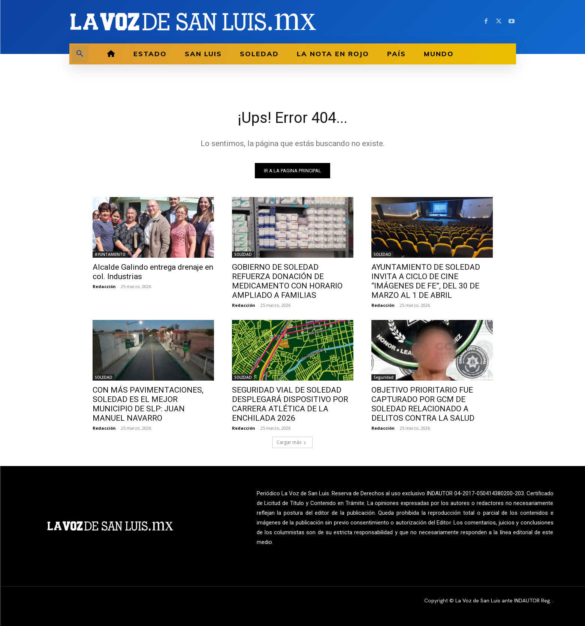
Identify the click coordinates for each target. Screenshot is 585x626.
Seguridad (383, 377)
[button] (80, 54)
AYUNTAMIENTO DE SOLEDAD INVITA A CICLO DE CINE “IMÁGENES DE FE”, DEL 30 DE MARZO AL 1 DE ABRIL (425, 281)
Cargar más (292, 442)
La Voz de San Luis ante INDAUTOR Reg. (503, 600)
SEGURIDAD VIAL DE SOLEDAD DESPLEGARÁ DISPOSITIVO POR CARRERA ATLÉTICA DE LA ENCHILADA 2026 (290, 404)
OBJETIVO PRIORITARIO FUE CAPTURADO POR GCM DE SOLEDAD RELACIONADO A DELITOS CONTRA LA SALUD (422, 404)
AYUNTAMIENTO (110, 254)
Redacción (104, 286)
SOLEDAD (243, 254)
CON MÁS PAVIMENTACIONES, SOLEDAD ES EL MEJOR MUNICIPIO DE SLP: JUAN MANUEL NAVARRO (148, 404)
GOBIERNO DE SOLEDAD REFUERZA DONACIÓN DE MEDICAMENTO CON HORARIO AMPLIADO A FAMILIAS (287, 281)
